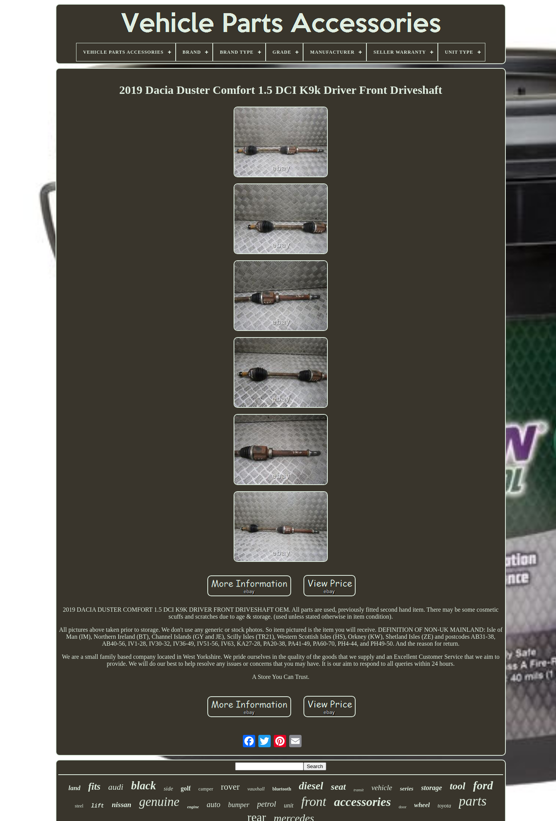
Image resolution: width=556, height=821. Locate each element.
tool (457, 786)
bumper (238, 805)
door (402, 806)
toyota (444, 806)
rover (230, 787)
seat (338, 787)
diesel (311, 786)
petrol (266, 804)
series (407, 788)
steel (79, 806)
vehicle (381, 788)
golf (186, 788)
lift (97, 806)
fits (94, 786)
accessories (362, 802)
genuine (159, 802)
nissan (121, 805)
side (168, 788)
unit (288, 805)
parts (472, 801)
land (74, 788)
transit (359, 790)
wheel (422, 805)
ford (483, 785)
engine (193, 806)
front (313, 801)
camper (205, 789)
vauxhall (256, 789)
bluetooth (281, 789)
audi (115, 787)
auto (213, 804)
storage (431, 788)
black (143, 785)
